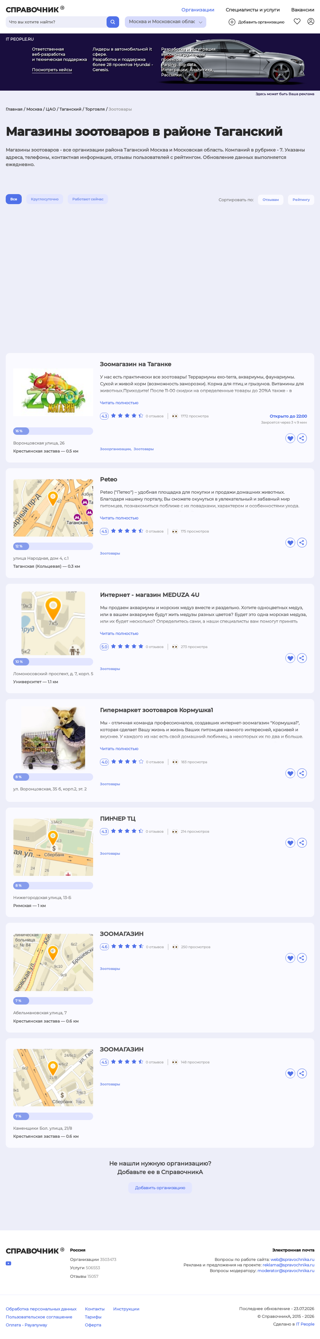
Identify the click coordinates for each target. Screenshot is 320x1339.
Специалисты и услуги (253, 10)
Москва (34, 109)
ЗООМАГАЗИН (121, 933)
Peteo (108, 479)
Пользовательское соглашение (39, 1317)
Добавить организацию (160, 1187)
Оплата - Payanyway (26, 1325)
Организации (197, 10)
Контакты (95, 1309)
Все (13, 199)
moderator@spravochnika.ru (285, 1270)
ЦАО (51, 109)
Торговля (95, 109)
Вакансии (302, 10)
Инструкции (126, 1309)
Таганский (70, 109)
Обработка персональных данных (41, 1309)
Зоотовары (144, 449)
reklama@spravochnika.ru (288, 1265)
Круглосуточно (45, 199)
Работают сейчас (87, 199)
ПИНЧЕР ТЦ (117, 818)
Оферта (93, 1325)
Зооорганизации (115, 449)
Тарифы (93, 1317)
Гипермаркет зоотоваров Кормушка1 (156, 710)
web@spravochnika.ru (292, 1259)
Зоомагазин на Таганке (135, 364)
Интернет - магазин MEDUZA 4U (149, 594)
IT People (305, 1324)
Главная (14, 109)
